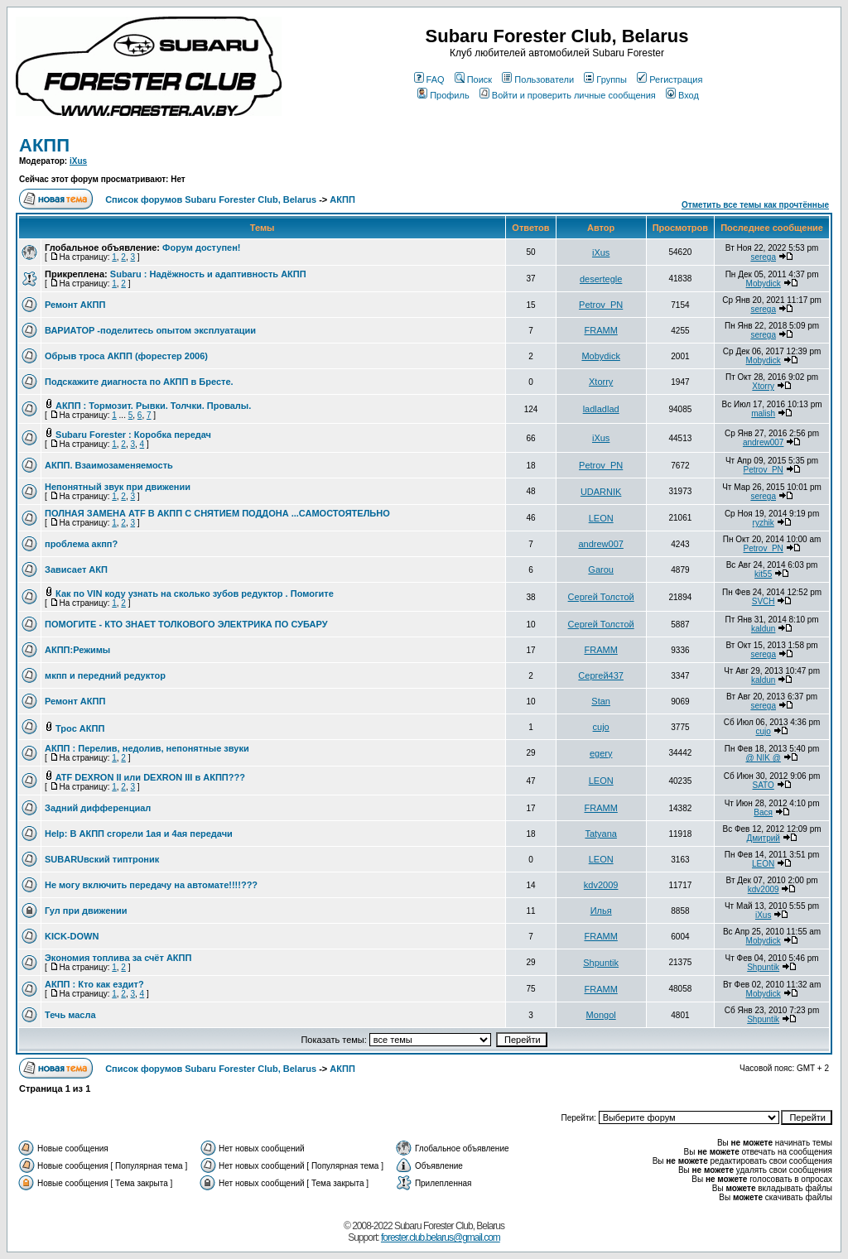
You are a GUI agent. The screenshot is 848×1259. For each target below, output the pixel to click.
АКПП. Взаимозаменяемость (109, 465)
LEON (601, 518)
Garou (601, 569)
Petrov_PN (601, 305)
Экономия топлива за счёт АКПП (118, 958)
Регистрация (669, 79)
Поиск (473, 79)
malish (763, 413)
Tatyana (601, 834)
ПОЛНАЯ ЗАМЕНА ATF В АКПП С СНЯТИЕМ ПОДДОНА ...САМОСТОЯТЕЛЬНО (217, 513)
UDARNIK (601, 492)
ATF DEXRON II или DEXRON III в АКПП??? (150, 777)
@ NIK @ (763, 757)
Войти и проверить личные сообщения (567, 95)
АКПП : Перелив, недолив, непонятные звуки (147, 748)
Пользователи (538, 79)
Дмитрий (763, 838)
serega (763, 257)
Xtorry (601, 382)
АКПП (44, 145)
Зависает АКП (76, 569)
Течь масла (70, 1015)
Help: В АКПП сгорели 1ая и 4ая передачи (139, 834)
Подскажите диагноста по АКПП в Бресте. (139, 382)
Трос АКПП (79, 728)
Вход (682, 95)
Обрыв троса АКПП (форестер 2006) (126, 356)
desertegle (601, 279)
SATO (763, 785)
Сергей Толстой (601, 597)
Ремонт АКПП (75, 305)
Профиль (443, 95)
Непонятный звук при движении (117, 487)
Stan (600, 701)
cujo (601, 727)
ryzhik (763, 522)
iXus (78, 161)
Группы (605, 79)
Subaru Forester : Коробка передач (133, 435)
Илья (601, 910)
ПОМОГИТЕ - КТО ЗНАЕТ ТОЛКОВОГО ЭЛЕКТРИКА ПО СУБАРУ (186, 624)
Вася (763, 812)
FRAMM (600, 330)
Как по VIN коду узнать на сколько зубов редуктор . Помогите (194, 593)
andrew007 (763, 442)
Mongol (601, 1015)
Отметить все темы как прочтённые (755, 204)
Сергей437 (601, 675)
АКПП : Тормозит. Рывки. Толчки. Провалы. (153, 406)
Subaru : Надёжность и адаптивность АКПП (208, 274)
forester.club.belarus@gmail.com (440, 1237)
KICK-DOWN (72, 936)
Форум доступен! (201, 247)
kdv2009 (601, 885)
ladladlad (601, 409)
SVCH (763, 601)
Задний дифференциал (98, 808)
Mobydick (763, 283)
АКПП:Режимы (77, 650)
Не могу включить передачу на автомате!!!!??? (151, 885)
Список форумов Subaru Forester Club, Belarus (210, 199)
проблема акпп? (81, 544)
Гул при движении (86, 910)
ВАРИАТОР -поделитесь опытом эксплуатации (150, 330)
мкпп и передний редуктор (105, 675)
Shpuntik (601, 963)
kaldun (763, 628)
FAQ (429, 79)
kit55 (763, 574)
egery (601, 753)
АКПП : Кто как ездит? (94, 984)
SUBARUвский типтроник (102, 859)
